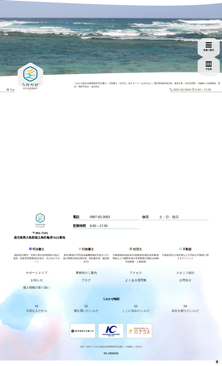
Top (10, 89)
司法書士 (36, 258)
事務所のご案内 (86, 276)
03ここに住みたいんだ (136, 313)
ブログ (86, 284)
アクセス (136, 276)
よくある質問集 (136, 284)
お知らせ (37, 284)
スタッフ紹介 (185, 276)
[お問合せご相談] (210, 59)
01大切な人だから (36, 313)
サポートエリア (36, 276)
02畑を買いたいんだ (86, 313)
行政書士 (86, 258)
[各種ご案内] (210, 40)
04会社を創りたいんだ (185, 313)
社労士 (135, 258)
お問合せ (185, 284)
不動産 (185, 256)
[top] (217, 362)
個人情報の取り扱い (36, 291)
